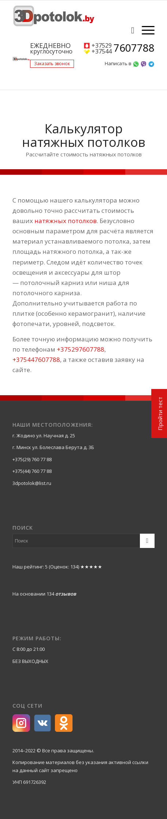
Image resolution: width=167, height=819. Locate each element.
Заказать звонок (52, 63)
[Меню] (144, 30)
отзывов (65, 593)
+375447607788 (36, 359)
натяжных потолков (65, 220)
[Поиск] (129, 30)
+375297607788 (80, 349)
